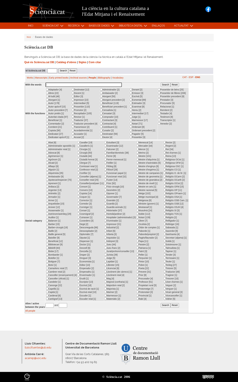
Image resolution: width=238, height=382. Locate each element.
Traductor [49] (171, 271)
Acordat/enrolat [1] (82, 130)
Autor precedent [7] (57, 110)
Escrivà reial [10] (86, 292)
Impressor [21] (112, 224)
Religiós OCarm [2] (174, 176)
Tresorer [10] (170, 278)
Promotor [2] (79, 110)
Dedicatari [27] (54, 134)
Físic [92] (110, 183)
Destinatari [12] (80, 89)
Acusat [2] (78, 137)
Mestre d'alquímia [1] (147, 159)
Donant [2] (136, 89)
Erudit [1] (83, 278)
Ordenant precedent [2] (142, 130)
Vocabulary (117, 78)
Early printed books (58, 78)
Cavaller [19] (84, 142)
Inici (30, 25)
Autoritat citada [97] (57, 117)
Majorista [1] (111, 288)
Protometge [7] (144, 288)
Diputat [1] (83, 237)
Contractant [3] (108, 120)
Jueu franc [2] (112, 248)
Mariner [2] (110, 292)
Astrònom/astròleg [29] (58, 214)
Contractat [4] (108, 123)
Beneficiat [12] (54, 241)
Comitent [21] (54, 127)
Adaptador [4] (54, 89)
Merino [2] (142, 152)
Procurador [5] (166, 103)
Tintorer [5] (170, 268)
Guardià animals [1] (115, 207)
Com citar (95, 62)
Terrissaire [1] (171, 258)
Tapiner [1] (169, 251)
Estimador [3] (137, 103)
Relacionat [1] (166, 106)
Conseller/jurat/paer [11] (90, 183)
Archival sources (78, 78)
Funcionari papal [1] (115, 173)
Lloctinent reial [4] (114, 275)
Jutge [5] (109, 258)
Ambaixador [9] (54, 176)
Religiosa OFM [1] (173, 162)
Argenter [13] (53, 190)
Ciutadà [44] (84, 156)
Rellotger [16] (171, 224)
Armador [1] (53, 197)
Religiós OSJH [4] (173, 207)
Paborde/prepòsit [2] (147, 234)
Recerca (74, 26)
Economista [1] (86, 261)
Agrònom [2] (53, 159)
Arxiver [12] (53, 207)
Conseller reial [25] (87, 180)
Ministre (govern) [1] (147, 203)
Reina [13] (169, 156)
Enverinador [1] (86, 275)
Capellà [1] (52, 288)
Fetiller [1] (110, 162)
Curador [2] (107, 130)
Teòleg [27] (170, 265)
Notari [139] (143, 217)
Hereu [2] (135, 110)
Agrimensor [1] (54, 156)
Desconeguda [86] (87, 227)
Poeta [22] (142, 268)
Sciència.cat (51, 26)
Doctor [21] (84, 244)
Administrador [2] (109, 89)
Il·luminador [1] (112, 220)
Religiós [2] (170, 217)
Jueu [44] (110, 244)
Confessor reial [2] (87, 169)
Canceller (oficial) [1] (57, 278)
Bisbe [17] (52, 251)
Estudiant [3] (111, 142)
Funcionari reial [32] (115, 176)
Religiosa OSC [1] (173, 166)
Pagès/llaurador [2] (147, 237)
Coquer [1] (83, 197)
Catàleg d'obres (66, 62)
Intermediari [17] (139, 113)
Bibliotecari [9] (54, 244)
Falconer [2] (111, 149)
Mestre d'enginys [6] (147, 166)
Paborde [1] (143, 231)
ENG (197, 77)
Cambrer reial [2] (55, 271)
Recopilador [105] (82, 113)
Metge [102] (143, 193)
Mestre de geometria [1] (149, 176)
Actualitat (181, 26)
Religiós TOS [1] (172, 214)
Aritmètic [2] (53, 193)
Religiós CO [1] (172, 169)
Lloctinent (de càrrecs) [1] (118, 271)
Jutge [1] (135, 117)
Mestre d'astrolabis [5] (148, 162)
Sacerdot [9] (170, 231)
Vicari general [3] (173, 292)
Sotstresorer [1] (172, 244)
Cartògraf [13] (54, 299)
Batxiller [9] (53, 237)
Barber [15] (53, 224)
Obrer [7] (141, 220)
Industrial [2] (111, 227)
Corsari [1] (83, 210)
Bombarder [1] (54, 254)
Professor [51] (144, 282)
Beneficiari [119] (109, 103)
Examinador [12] (113, 145)
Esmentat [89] (138, 100)
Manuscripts (41, 78)
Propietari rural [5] (146, 285)
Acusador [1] (79, 134)
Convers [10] (84, 190)
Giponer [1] (111, 193)
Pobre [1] (142, 265)
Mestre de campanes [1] (149, 173)
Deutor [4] (106, 137)
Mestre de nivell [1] (147, 183)
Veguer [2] (169, 285)
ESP (191, 77)
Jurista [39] (111, 254)
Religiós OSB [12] (173, 203)
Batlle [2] (51, 231)
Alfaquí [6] (52, 166)
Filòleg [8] (110, 166)
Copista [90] (53, 130)
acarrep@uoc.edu (35, 358)
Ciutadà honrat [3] (87, 159)
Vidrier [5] (169, 299)
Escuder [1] (84, 295)
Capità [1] (52, 292)
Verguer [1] (170, 288)
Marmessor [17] (139, 120)
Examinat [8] (137, 106)
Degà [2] (82, 224)
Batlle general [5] (55, 234)
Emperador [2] (85, 268)
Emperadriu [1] (85, 271)
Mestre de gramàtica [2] (149, 180)
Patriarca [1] (143, 248)
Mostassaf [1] (144, 207)
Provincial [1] (143, 295)
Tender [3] (169, 254)
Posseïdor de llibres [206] (172, 93)
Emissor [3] (136, 93)
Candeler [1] (53, 282)
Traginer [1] (170, 275)
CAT (184, 77)
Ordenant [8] (137, 127)
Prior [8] (141, 275)
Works (30, 78)
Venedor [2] (165, 123)
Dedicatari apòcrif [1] (57, 137)
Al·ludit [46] (53, 96)
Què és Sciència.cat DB (39, 62)
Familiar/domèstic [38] (116, 152)
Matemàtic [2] (112, 299)
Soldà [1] (169, 241)
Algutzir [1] (52, 169)
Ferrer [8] (110, 156)
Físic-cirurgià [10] (114, 186)
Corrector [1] (84, 200)
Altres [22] (52, 93)
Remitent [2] (165, 110)
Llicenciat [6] (111, 268)
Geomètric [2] (112, 190)
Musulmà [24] (144, 210)
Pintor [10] (142, 261)
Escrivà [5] (136, 96)
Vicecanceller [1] (172, 295)
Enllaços (158, 25)
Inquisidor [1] (111, 237)
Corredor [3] (84, 203)
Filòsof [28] (111, 169)
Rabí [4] (141, 299)
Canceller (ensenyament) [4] (61, 275)
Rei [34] (168, 149)
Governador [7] (112, 197)
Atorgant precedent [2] (112, 100)
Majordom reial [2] (114, 285)
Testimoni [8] (165, 117)
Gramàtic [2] (111, 200)
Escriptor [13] (85, 282)
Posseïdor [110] (81, 106)
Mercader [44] (144, 145)
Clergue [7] (84, 162)
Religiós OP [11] (172, 190)
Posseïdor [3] (137, 137)
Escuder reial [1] (86, 299)
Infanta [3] (110, 234)
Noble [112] (143, 214)
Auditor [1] (52, 217)
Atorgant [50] (107, 96)
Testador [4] (165, 113)
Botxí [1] (51, 265)
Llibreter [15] (111, 265)
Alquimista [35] (54, 173)
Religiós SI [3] (171, 210)
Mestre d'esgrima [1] (147, 169)
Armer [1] (52, 200)
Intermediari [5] (80, 103)
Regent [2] (169, 145)
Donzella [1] (84, 251)
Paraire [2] (142, 244)
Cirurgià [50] (84, 152)
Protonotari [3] (144, 292)
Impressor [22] (80, 100)
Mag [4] (109, 278)
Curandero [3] (85, 220)
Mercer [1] (142, 149)
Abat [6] (51, 142)
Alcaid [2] (52, 162)
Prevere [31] (143, 271)
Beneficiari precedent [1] (113, 106)
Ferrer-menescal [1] (115, 159)
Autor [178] (52, 103)
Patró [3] (141, 251)
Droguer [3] (84, 258)
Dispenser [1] (85, 241)
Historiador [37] (113, 210)
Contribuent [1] (108, 127)
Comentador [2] (55, 123)
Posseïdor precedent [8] (171, 96)
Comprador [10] (109, 117)
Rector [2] (169, 142)
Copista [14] (84, 193)
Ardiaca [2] (52, 186)
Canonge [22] (54, 285)
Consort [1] (84, 186)
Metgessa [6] (143, 200)
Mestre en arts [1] (146, 186)
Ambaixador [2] (109, 93)
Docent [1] (78, 93)
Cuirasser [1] (84, 217)
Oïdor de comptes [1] (148, 227)
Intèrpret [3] (111, 241)
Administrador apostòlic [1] (60, 145)
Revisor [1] (78, 117)
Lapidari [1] (111, 261)
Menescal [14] (144, 142)
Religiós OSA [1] (172, 197)
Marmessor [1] (112, 295)
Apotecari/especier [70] (58, 180)
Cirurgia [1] (84, 149)
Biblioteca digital (131, 26)
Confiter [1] (84, 173)
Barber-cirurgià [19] (57, 227)
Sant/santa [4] (171, 234)
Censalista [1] (108, 110)
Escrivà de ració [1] (88, 288)
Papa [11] (142, 241)
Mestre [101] (143, 156)
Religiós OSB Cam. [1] (175, 200)
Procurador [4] (144, 278)
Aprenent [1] (53, 183)
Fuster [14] (110, 180)
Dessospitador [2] (87, 231)
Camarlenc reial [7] (56, 268)
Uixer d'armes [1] (173, 282)
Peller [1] (141, 254)
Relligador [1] (171, 220)
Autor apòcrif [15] (55, 106)
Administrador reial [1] (58, 149)
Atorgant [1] (53, 100)
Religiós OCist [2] (173, 183)
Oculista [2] (143, 224)
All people (30, 311)
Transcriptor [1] (166, 120)
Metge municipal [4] (147, 197)
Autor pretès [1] (55, 113)
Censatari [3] (107, 113)
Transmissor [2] (80, 127)
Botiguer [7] (53, 261)
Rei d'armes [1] (172, 152)
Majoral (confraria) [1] (116, 282)
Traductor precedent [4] (84, 123)
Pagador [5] (137, 134)
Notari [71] (136, 123)
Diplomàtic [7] (85, 234)
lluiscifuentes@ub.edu (38, 347)
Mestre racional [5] (146, 190)
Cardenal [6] (53, 295)
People (92, 78)
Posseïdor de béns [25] (170, 89)
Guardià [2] (111, 203)
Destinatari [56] (109, 134)
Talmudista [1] (171, 248)
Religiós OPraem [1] (174, 193)
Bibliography (104, 78)
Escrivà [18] (84, 285)
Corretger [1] (84, 207)
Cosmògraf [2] (85, 214)
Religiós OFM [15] (173, 186)
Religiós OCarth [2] (174, 180)
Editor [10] (83, 265)
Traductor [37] (80, 120)
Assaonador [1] (54, 210)
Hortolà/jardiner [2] (114, 214)
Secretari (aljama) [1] (175, 237)
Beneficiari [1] (54, 120)
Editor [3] (77, 96)
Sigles (82, 62)
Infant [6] (109, 231)
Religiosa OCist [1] (173, 159)
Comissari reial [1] (87, 166)
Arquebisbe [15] (55, 203)
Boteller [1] (52, 258)
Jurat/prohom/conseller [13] (119, 251)
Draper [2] (83, 254)
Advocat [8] (53, 152)
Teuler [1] (169, 261)
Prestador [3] (165, 100)
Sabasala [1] (170, 227)
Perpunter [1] (144, 258)
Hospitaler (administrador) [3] (120, 217)
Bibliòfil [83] (53, 248)
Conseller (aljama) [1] (89, 176)
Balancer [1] (53, 220)
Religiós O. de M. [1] (174, 173)
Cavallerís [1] (85, 145)
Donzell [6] (83, 248)
